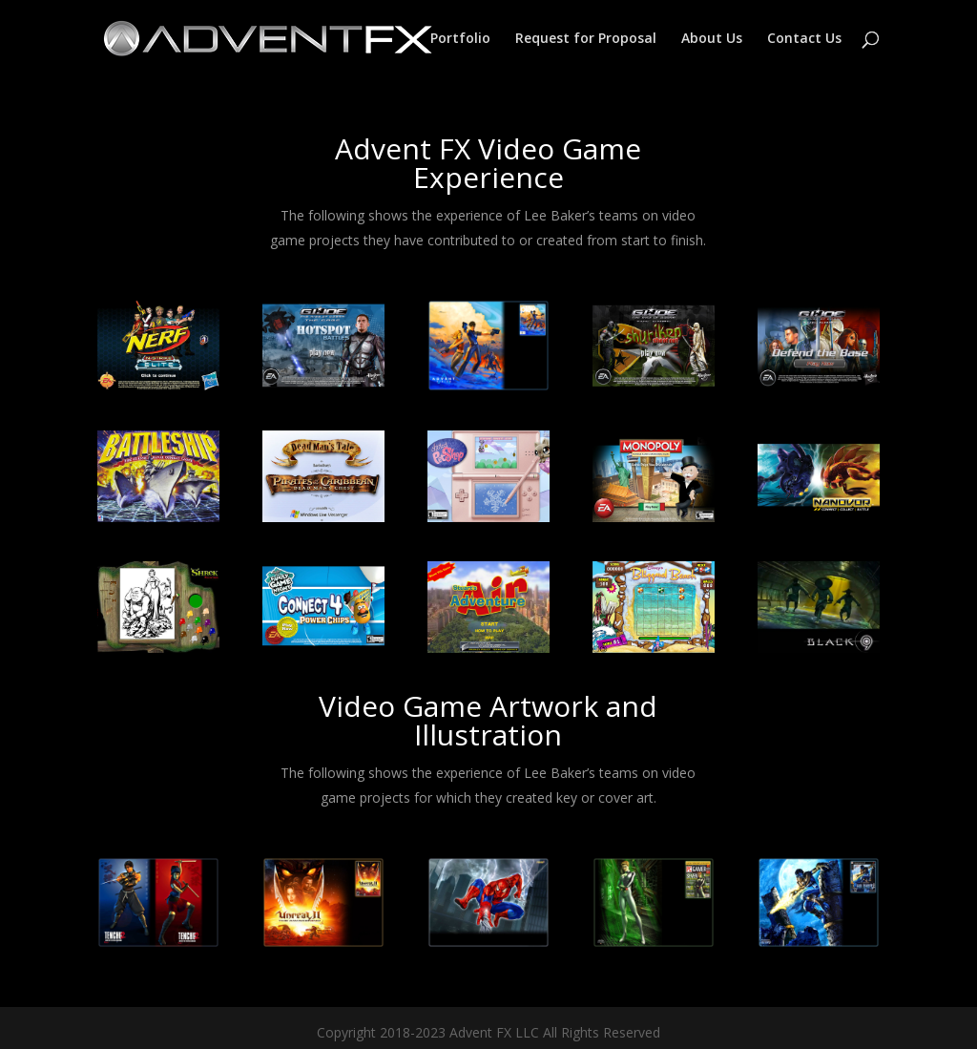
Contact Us (804, 39)
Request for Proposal (585, 39)
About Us (711, 39)
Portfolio (460, 39)
